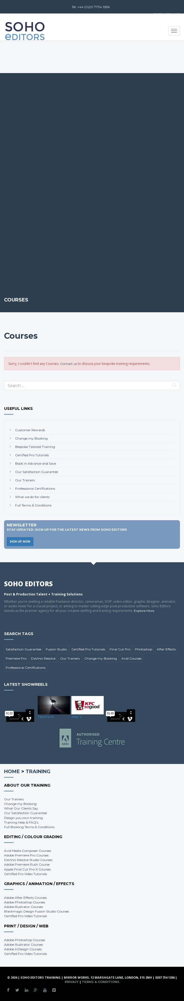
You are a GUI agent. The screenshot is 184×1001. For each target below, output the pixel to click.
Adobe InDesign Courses (22, 949)
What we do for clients (32, 497)
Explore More (144, 611)
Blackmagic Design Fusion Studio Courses (36, 911)
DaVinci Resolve (43, 658)
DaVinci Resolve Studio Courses (28, 860)
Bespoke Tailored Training (35, 447)
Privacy (72, 982)
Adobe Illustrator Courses (23, 907)
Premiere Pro (16, 658)
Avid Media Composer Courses (27, 851)
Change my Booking (31, 438)
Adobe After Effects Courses (25, 898)
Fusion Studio (56, 649)
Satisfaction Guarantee (23, 649)
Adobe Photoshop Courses (24, 902)
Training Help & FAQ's (21, 822)
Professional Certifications (35, 488)
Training (38, 771)
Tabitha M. (46, 717)
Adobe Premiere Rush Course (27, 864)
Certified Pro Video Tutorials (25, 874)
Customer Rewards (30, 430)
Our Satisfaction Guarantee (36, 472)
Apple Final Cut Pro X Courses (27, 869)
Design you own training (23, 818)
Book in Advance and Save (35, 463)
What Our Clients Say (21, 808)
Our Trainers (25, 480)
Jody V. (76, 717)
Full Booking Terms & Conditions (29, 827)
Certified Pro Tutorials (32, 455)
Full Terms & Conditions (33, 505)
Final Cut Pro (120, 649)
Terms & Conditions (100, 982)
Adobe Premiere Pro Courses (26, 855)
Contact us (68, 364)
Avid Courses (131, 658)
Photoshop (143, 649)
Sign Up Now (20, 541)
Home (12, 771)
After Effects (166, 649)
